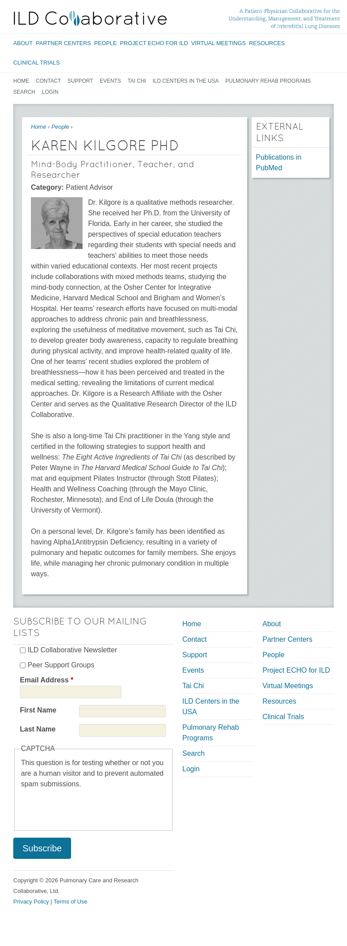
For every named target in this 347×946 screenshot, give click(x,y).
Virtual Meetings (218, 43)
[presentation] (88, 806)
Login (50, 92)
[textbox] (134, 388)
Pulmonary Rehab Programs (268, 81)
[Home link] (90, 18)
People (105, 43)
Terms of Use (70, 901)
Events (110, 81)
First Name (38, 710)
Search (24, 92)
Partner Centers (63, 43)
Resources (267, 43)
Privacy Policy (31, 901)
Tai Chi (137, 81)
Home (21, 81)
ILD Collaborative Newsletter (72, 650)
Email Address (46, 680)
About (23, 43)
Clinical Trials (36, 62)
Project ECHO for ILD (154, 43)
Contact (48, 81)
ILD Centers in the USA (186, 81)
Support (80, 81)
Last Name (38, 729)
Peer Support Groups (60, 665)
